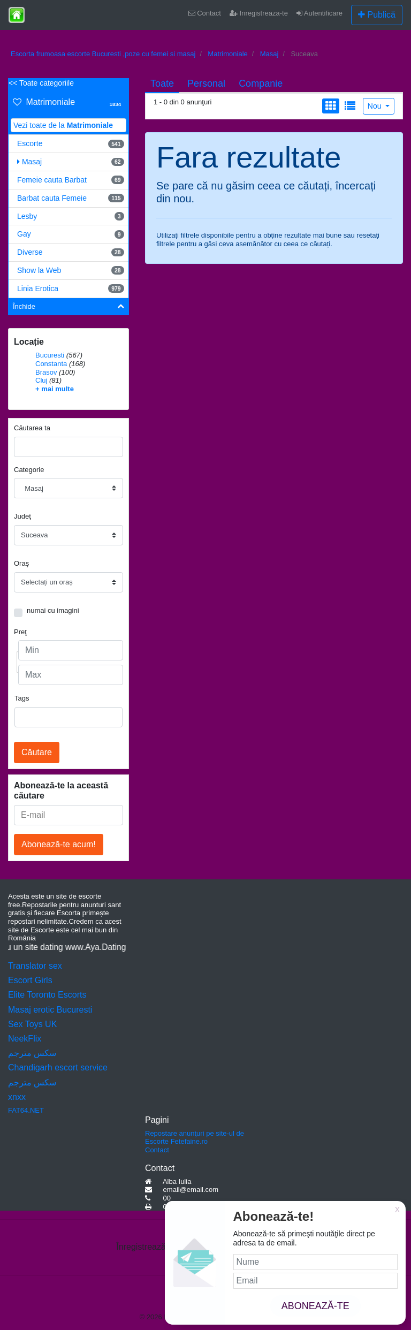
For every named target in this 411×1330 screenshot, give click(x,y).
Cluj (41, 380)
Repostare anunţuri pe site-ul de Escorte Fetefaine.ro (194, 1137)
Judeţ (22, 516)
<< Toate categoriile (41, 83)
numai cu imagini (53, 610)
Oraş (21, 563)
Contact (204, 13)
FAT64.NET (26, 1110)
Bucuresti (49, 355)
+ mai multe (54, 389)
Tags (21, 698)
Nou (376, 106)
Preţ (20, 632)
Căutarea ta (32, 428)
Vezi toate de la (63, 125)
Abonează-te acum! (58, 844)
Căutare (36, 752)
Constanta (51, 364)
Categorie (29, 470)
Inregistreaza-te (259, 13)
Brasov (46, 372)
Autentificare (319, 13)
